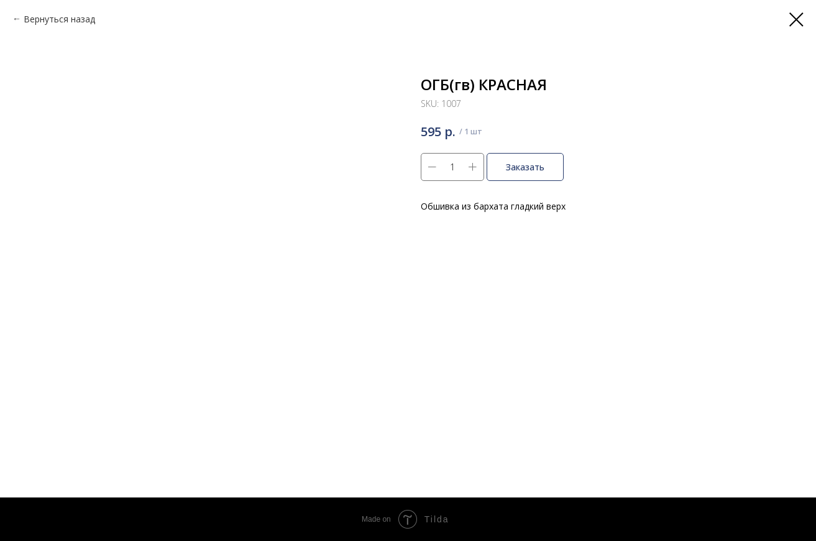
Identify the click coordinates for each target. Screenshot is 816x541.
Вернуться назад (59, 19)
